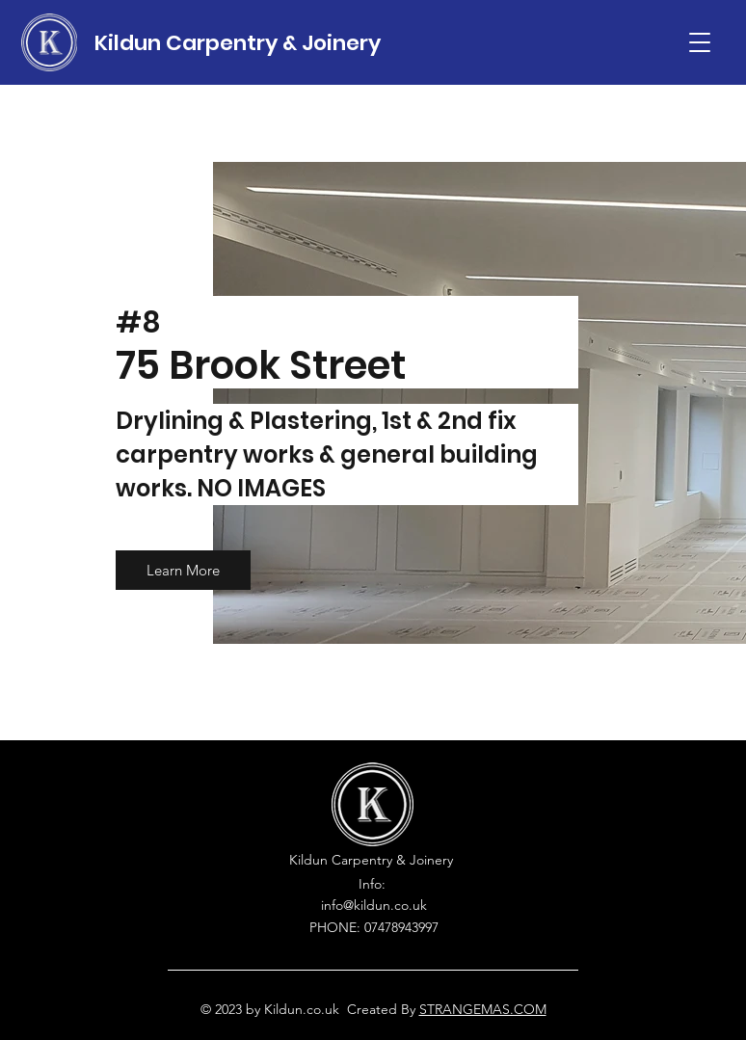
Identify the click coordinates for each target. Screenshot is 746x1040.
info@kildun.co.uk (374, 905)
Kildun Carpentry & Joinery (237, 43)
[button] (700, 42)
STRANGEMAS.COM (482, 1009)
